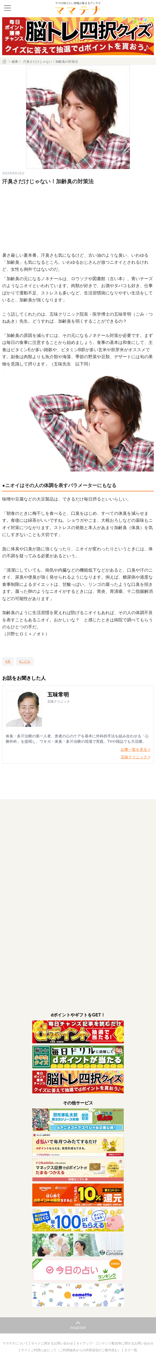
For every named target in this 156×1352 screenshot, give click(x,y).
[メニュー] (7, 8)
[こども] (25, 661)
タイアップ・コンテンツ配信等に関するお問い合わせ (115, 1343)
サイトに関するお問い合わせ (52, 1343)
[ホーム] (5, 61)
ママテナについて (15, 1343)
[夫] (8, 661)
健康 (15, 62)
